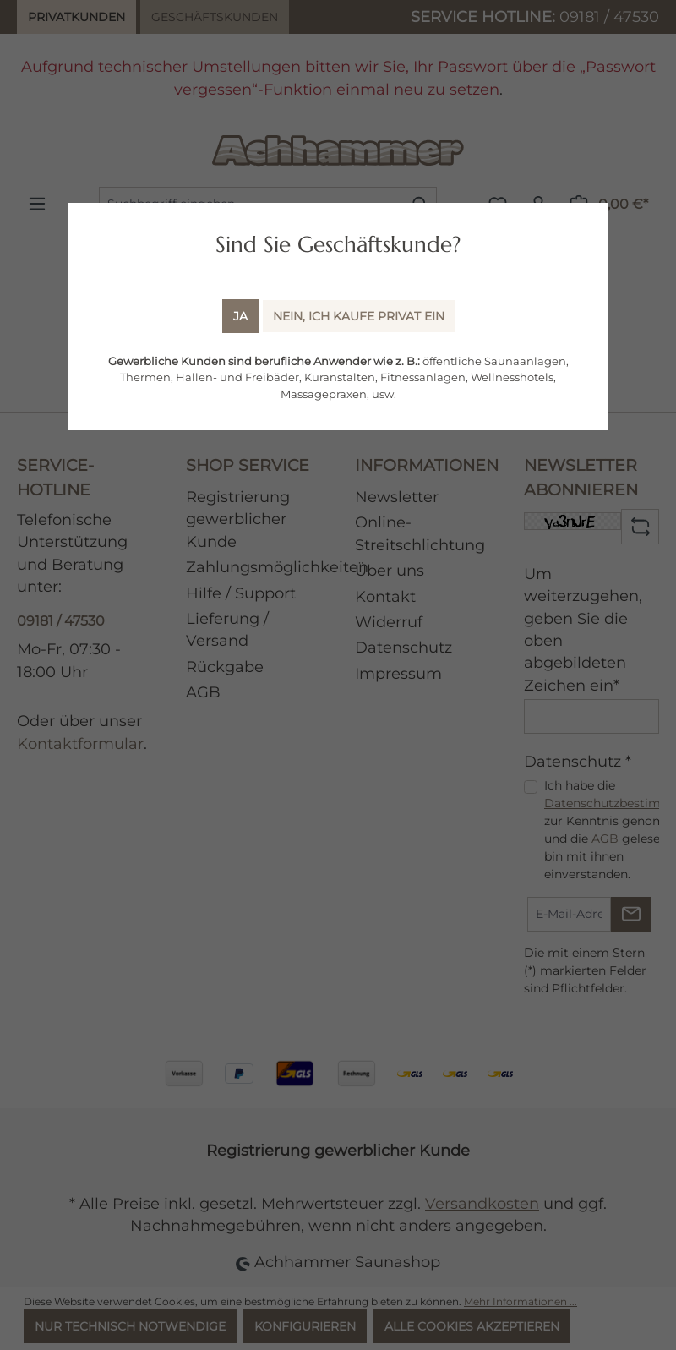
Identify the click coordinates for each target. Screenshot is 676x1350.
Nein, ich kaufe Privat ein (358, 316)
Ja (240, 316)
